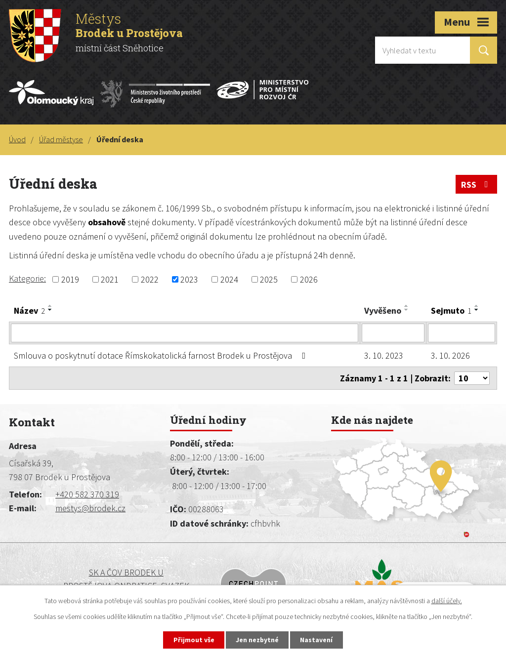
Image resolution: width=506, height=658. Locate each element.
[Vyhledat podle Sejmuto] (461, 333)
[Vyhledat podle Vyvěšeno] (393, 333)
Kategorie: (27, 278)
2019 (70, 279)
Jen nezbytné (257, 639)
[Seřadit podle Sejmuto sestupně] (476, 310)
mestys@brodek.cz (90, 508)
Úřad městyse (61, 139)
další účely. (446, 600)
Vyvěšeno (382, 310)
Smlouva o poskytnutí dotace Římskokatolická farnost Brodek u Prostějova (162, 355)
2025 (269, 279)
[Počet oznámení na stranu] (472, 378)
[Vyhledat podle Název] (184, 333)
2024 (229, 279)
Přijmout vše (192, 639)
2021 (110, 279)
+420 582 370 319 (87, 494)
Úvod (17, 139)
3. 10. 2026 (450, 355)
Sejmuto (451, 310)
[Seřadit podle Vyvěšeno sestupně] (406, 310)
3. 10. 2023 (383, 355)
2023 (189, 279)
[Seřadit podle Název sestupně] (50, 310)
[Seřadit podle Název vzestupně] (50, 306)
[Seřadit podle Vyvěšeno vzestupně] (406, 306)
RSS (476, 184)
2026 (309, 279)
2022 (150, 279)
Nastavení (317, 639)
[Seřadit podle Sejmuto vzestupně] (476, 306)
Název (29, 310)
